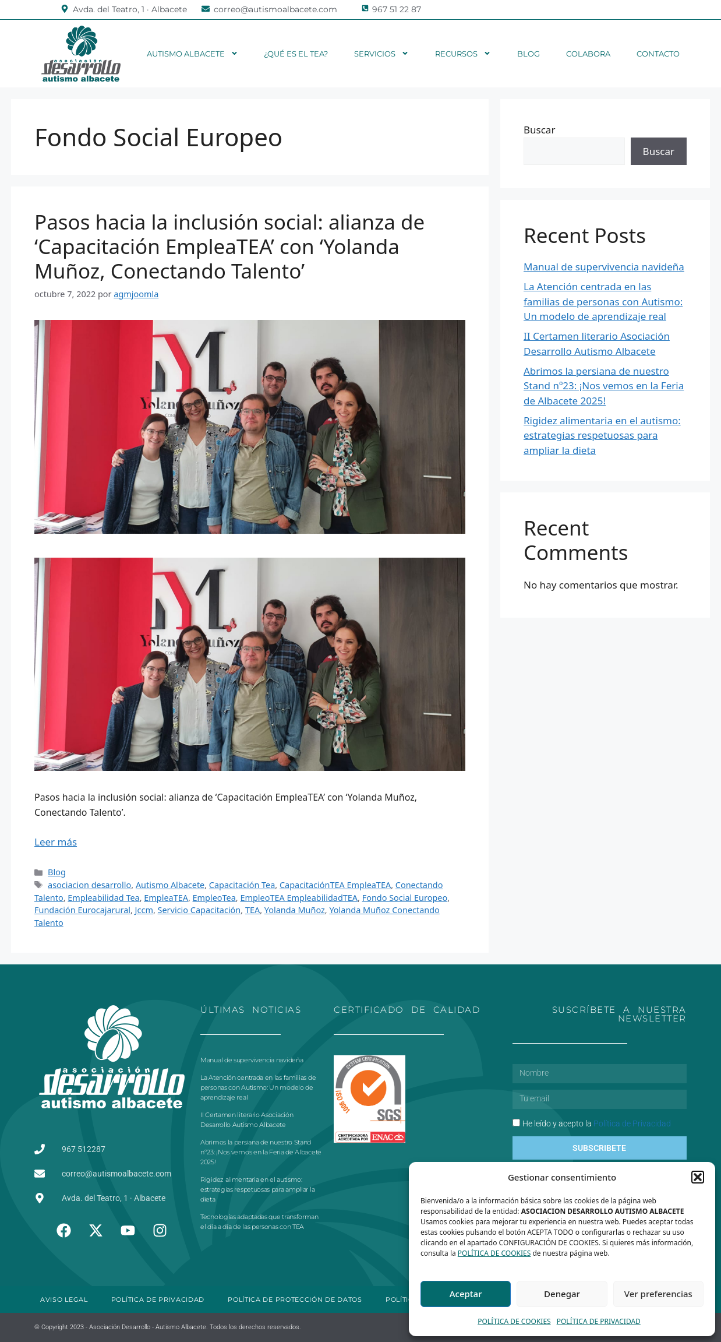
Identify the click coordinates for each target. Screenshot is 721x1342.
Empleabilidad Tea (103, 897)
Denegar (562, 1293)
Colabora (588, 53)
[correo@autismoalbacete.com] (206, 9)
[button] (698, 1177)
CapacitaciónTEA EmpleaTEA (335, 884)
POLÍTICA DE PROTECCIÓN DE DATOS (295, 1299)
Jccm (144, 909)
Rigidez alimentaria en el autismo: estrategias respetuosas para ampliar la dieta (602, 435)
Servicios (381, 53)
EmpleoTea (214, 897)
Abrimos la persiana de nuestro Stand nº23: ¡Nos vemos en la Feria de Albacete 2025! (604, 385)
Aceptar (466, 1293)
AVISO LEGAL (64, 1299)
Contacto (658, 53)
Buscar (539, 129)
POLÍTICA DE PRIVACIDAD (599, 1321)
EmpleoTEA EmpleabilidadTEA (299, 897)
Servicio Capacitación (199, 909)
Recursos (463, 53)
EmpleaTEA (166, 897)
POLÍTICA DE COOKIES (494, 1253)
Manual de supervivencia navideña (604, 266)
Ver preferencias (658, 1293)
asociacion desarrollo (89, 884)
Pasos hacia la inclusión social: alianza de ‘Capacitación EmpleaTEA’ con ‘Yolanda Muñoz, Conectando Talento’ (229, 246)
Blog (528, 53)
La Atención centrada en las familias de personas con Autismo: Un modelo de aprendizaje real (603, 301)
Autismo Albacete (192, 53)
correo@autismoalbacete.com (275, 9)
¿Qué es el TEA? (296, 53)
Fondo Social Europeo (405, 897)
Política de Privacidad (632, 1123)
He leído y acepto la (596, 1123)
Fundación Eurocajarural (82, 909)
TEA (252, 909)
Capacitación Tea (242, 884)
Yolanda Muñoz (294, 909)
